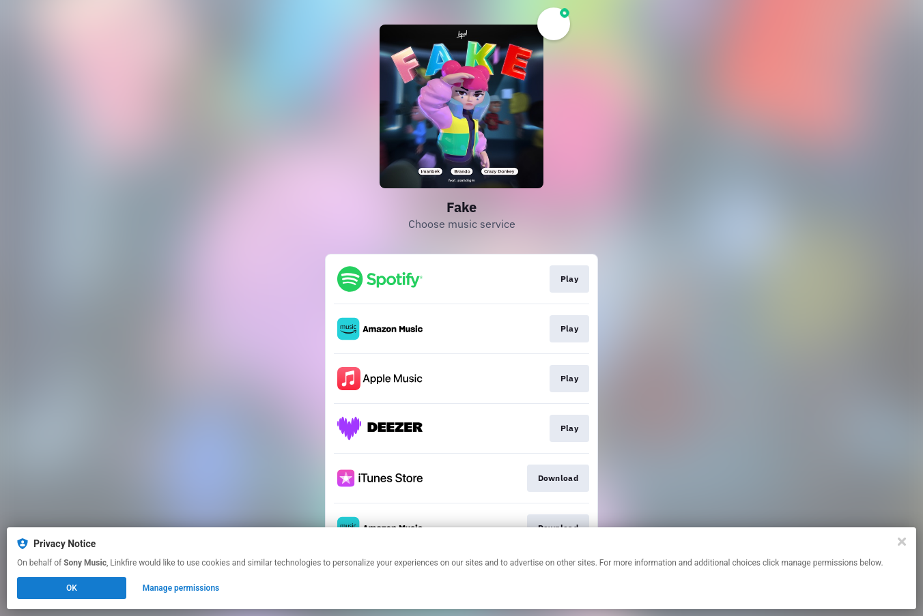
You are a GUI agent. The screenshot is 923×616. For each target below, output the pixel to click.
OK (71, 588)
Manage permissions (181, 588)
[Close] (902, 542)
